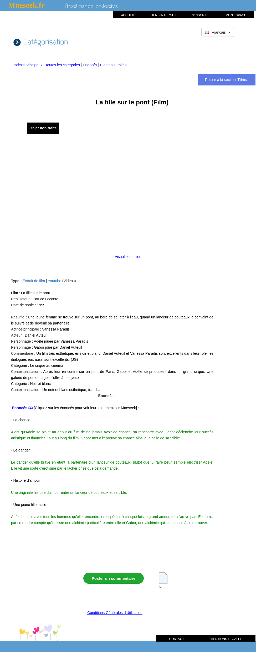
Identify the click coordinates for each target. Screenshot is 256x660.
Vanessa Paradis (56, 329)
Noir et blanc (40, 384)
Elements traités (113, 65)
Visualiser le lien (128, 257)
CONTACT (176, 639)
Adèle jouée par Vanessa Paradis (61, 341)
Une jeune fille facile (29, 504)
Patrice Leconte (45, 299)
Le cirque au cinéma (46, 365)
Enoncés (90, 65)
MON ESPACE (236, 15)
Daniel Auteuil (36, 335)
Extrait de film (34, 281)
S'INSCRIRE (201, 15)
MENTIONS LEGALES (226, 639)
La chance (21, 420)
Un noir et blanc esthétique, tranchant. (73, 390)
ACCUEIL (128, 15)
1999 (41, 305)
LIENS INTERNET (163, 15)
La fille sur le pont (35, 293)
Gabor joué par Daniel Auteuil (58, 347)
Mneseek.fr (26, 5)
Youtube (54, 281)
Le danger (21, 450)
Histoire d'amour (26, 480)
